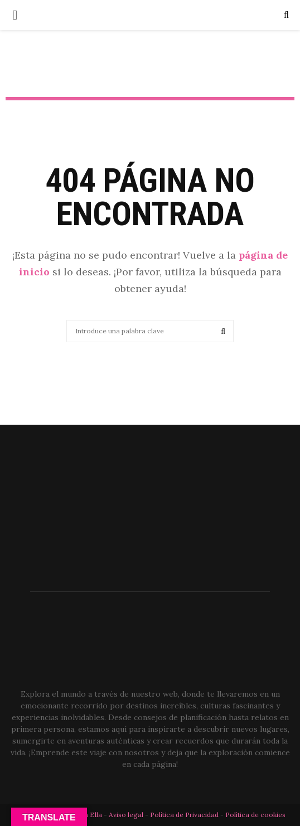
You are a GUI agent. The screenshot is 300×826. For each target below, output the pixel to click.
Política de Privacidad (184, 814)
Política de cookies (255, 814)
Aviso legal (127, 814)
